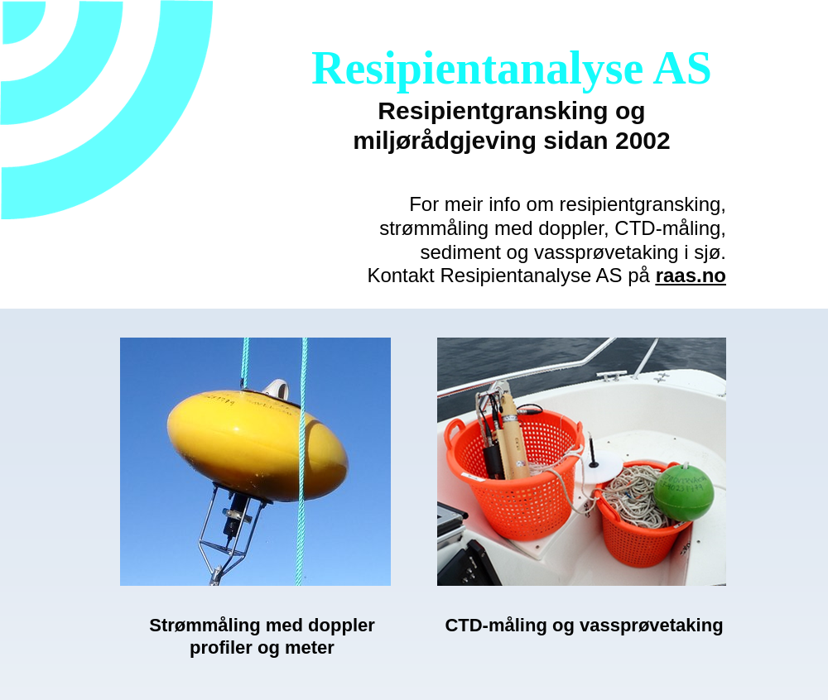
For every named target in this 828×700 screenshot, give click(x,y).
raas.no (691, 275)
